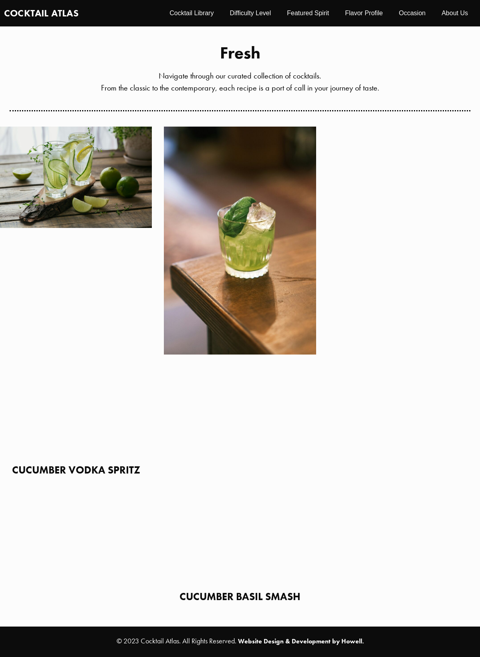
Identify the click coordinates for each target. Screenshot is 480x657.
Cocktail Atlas (41, 13)
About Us (455, 13)
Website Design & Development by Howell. (301, 641)
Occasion (412, 13)
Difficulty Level (250, 13)
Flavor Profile (364, 13)
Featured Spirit (308, 13)
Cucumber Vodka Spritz (76, 470)
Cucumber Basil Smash (240, 596)
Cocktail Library (191, 13)
